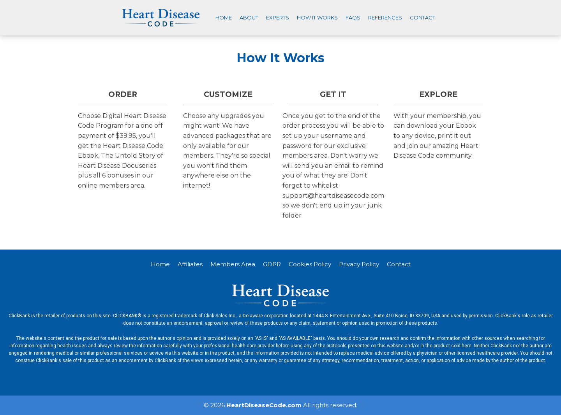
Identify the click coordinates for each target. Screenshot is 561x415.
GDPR (272, 264)
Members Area (232, 264)
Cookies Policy (310, 264)
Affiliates (190, 264)
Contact (422, 17)
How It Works (317, 17)
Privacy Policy (359, 264)
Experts (277, 17)
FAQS (353, 17)
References (385, 17)
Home (223, 17)
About (249, 17)
